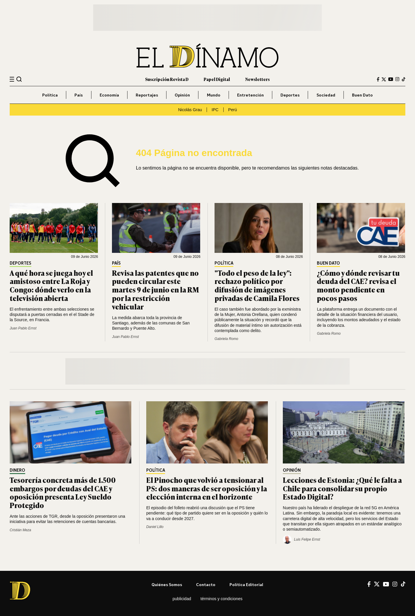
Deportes (290, 94)
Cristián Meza (20, 530)
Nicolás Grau (190, 109)
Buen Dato (362, 94)
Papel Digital (217, 79)
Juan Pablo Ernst (23, 328)
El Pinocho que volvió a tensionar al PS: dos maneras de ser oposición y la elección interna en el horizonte (206, 488)
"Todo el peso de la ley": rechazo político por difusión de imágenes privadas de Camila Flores (257, 285)
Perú (232, 109)
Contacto (205, 584)
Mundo (213, 94)
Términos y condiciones (221, 598)
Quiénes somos (167, 584)
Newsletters (257, 79)
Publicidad (182, 598)
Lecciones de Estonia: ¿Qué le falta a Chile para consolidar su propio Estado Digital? (342, 488)
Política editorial (246, 584)
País (78, 94)
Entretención (250, 94)
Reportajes (147, 94)
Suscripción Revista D (166, 79)
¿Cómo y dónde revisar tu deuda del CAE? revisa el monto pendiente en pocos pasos (358, 285)
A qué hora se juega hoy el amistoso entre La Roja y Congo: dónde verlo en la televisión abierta (51, 285)
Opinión (182, 94)
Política (50, 94)
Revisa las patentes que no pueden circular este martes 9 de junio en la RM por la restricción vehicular (155, 290)
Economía (109, 94)
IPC (215, 109)
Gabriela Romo (226, 339)
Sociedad (326, 94)
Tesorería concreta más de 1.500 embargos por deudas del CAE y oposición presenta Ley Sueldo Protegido (63, 492)
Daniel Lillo (155, 527)
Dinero (17, 470)
